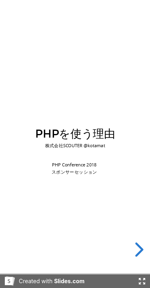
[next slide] (138, 249)
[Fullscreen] (142, 281)
